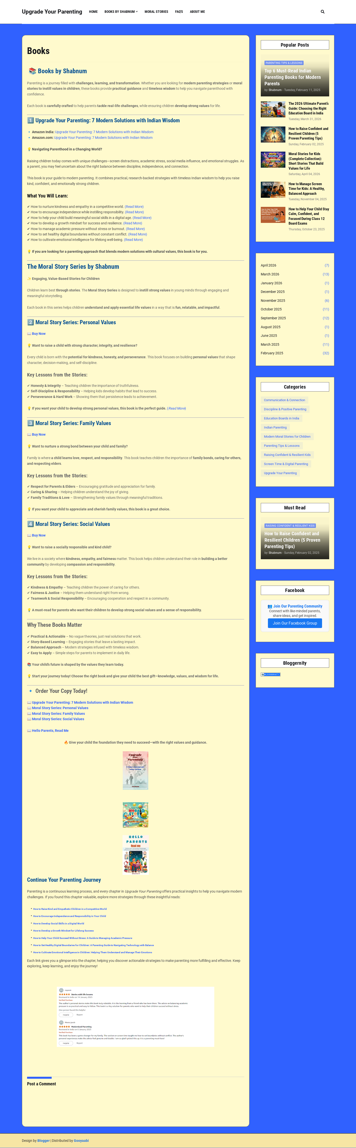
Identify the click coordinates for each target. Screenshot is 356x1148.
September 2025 (295, 318)
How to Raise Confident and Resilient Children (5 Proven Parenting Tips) (308, 133)
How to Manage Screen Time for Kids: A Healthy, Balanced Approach (307, 189)
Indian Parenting (275, 427)
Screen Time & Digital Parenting (286, 464)
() (176, 408)
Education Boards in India (281, 418)
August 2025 (295, 327)
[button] (322, 11)
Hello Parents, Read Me (50, 731)
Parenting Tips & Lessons (282, 446)
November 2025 (295, 300)
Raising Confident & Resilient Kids (287, 455)
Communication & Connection (284, 400)
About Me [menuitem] (197, 12)
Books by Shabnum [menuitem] (120, 12)
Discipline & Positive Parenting (285, 409)
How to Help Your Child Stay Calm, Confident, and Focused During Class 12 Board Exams (309, 216)
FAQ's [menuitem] (179, 12)
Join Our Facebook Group (295, 623)
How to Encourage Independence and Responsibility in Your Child (69, 916)
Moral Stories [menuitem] (156, 12)
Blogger (43, 1141)
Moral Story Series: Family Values (58, 714)
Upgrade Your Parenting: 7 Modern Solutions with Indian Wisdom (104, 132)
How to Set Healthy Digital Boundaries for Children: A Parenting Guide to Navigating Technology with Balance (93, 945)
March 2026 (295, 274)
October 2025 (295, 309)
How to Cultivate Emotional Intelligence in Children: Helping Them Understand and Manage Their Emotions (92, 952)
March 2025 (295, 344)
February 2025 (295, 353)
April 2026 (295, 265)
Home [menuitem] (93, 12)
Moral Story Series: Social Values (58, 719)
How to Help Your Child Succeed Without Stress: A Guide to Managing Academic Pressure (82, 938)
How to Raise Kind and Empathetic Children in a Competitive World (70, 909)
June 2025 (295, 335)
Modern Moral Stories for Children (287, 436)
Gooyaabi (81, 1141)
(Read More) (134, 207)
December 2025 (295, 291)
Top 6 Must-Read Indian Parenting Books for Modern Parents (292, 77)
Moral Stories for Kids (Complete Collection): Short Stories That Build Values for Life (306, 161)
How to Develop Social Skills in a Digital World (58, 923)
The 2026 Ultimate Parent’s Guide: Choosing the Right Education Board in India (309, 108)
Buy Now (39, 334)
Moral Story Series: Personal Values (60, 708)
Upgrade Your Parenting (52, 11)
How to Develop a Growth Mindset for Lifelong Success (63, 930)
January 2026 (295, 283)
